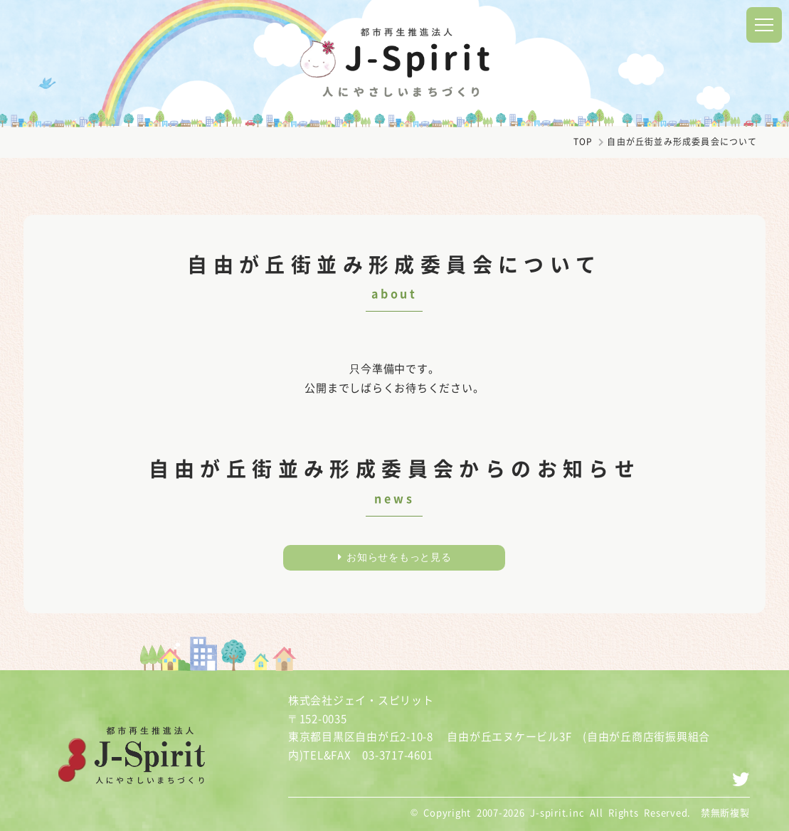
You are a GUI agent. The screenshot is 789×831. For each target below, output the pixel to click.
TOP (583, 141)
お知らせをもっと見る (395, 557)
